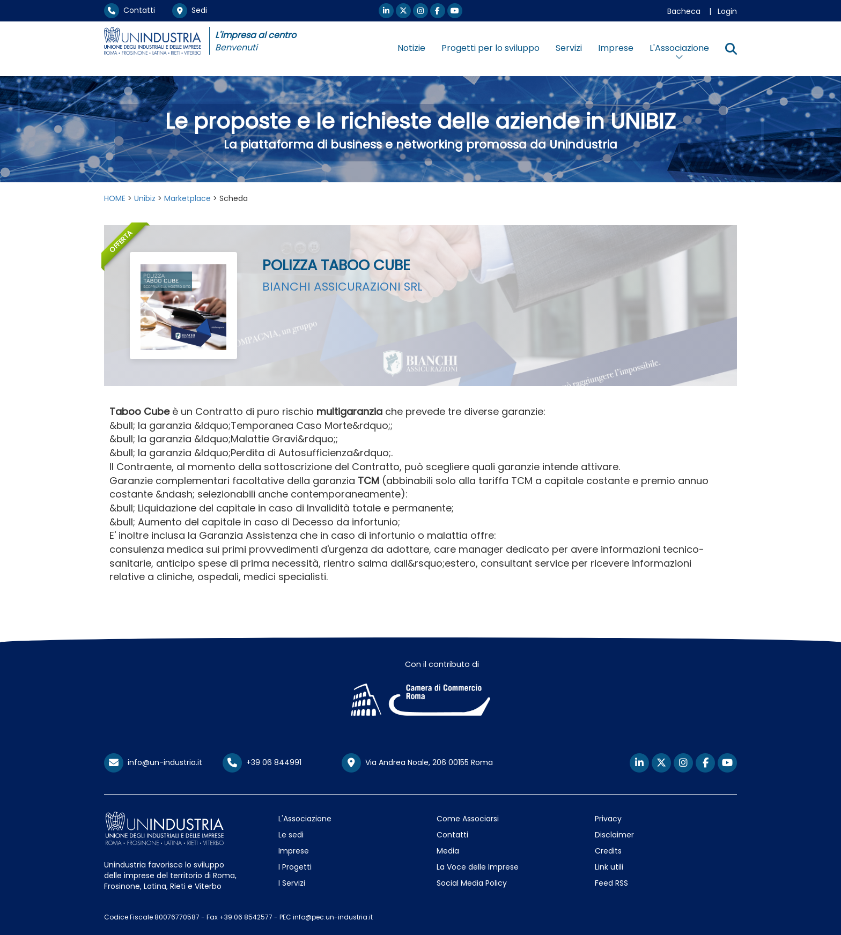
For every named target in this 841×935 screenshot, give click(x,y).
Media (448, 850)
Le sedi (291, 834)
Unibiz (145, 198)
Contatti (129, 10)
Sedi (189, 10)
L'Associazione (304, 818)
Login (727, 11)
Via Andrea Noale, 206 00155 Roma (417, 763)
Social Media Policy (472, 883)
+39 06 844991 (262, 762)
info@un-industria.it (153, 762)
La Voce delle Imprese (478, 867)
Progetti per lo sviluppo (490, 48)
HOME (115, 198)
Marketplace (187, 198)
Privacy (608, 818)
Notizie (411, 48)
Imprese (615, 48)
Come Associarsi (468, 818)
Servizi (569, 48)
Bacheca (683, 11)
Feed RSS (611, 883)
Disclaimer (614, 834)
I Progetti (295, 867)
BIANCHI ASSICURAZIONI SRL (342, 286)
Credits (608, 850)
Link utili (609, 867)
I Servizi (291, 883)
